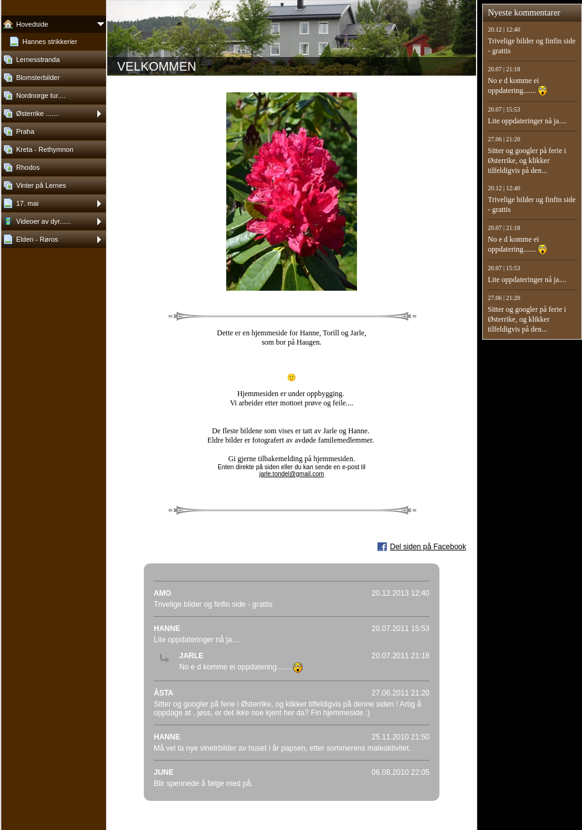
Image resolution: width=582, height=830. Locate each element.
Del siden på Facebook (428, 546)
